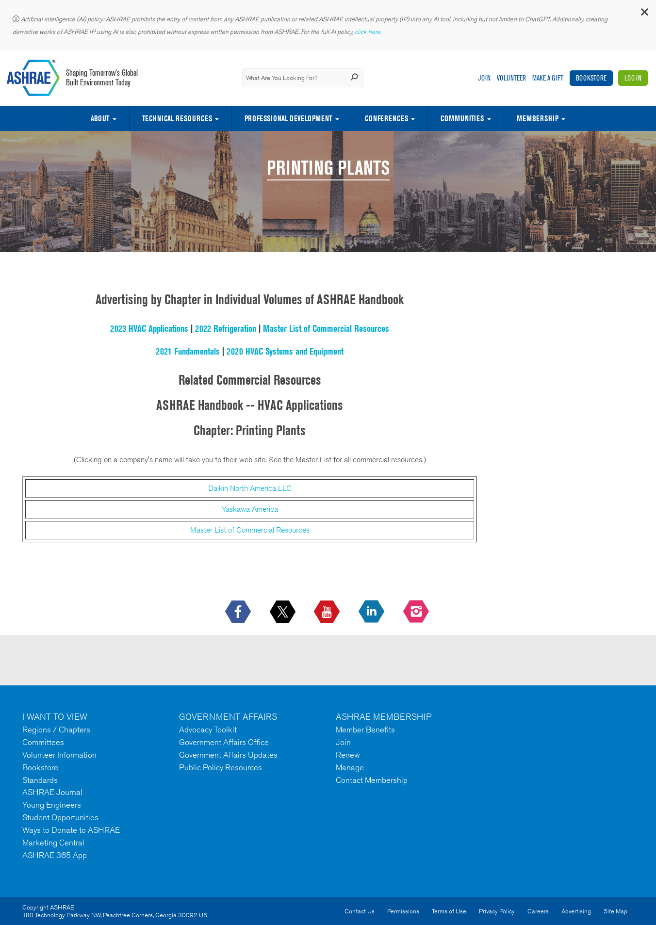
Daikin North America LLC (250, 488)
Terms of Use (449, 911)
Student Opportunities (60, 817)
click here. (369, 32)
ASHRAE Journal (52, 792)
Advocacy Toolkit (208, 729)
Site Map (615, 911)
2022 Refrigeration (225, 328)
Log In (632, 77)
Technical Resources (177, 118)
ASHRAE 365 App (54, 855)
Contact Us (359, 911)
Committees (43, 742)
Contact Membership (372, 780)
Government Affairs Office (224, 742)
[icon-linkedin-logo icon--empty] (372, 612)
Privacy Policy (497, 911)
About (100, 118)
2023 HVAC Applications (149, 328)
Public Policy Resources (220, 767)
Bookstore (591, 77)
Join (484, 77)
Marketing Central (53, 842)
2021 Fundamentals (188, 351)
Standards (40, 780)
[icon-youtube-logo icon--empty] (327, 612)
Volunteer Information (59, 755)
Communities (462, 118)
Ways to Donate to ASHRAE (71, 830)
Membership (537, 118)
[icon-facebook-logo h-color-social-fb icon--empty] (239, 612)
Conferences (386, 118)
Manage (350, 767)
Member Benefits (365, 729)
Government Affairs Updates (228, 755)
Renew (348, 755)
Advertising (576, 911)
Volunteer (511, 77)
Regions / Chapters (56, 729)
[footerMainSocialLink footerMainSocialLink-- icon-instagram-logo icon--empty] (417, 612)
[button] (644, 14)
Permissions (403, 911)
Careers (538, 911)
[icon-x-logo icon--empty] (283, 612)
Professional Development (288, 118)
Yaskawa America (250, 509)
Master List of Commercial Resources (326, 328)
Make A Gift (547, 77)
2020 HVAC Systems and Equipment (285, 351)
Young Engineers (51, 805)
